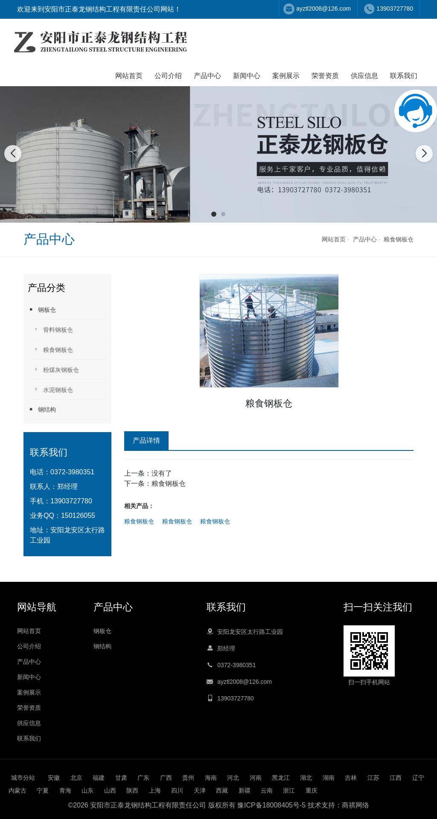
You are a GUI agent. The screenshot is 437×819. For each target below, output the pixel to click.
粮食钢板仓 (399, 239)
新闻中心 (246, 75)
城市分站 (23, 777)
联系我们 (403, 75)
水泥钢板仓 (52, 389)
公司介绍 (168, 75)
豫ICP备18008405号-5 (271, 805)
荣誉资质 (325, 75)
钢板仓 (42, 309)
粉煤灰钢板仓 (55, 369)
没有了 (161, 473)
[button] (213, 214)
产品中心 (207, 75)
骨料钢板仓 (52, 329)
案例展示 (286, 75)
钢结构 (42, 409)
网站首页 (129, 75)
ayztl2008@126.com (323, 8)
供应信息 (364, 75)
